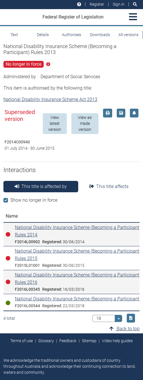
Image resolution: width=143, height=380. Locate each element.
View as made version (85, 123)
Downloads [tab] (100, 34)
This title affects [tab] (108, 186)
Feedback (67, 340)
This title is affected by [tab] (41, 186)
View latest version (54, 123)
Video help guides (117, 340)
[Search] (135, 4)
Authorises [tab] (71, 34)
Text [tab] (14, 34)
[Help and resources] (79, 4)
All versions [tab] (128, 34)
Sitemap (89, 340)
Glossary (46, 340)
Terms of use (21, 340)
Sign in (118, 4)
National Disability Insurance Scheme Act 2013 (50, 99)
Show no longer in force (33, 200)
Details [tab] (43, 34)
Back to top (124, 328)
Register (97, 4)
